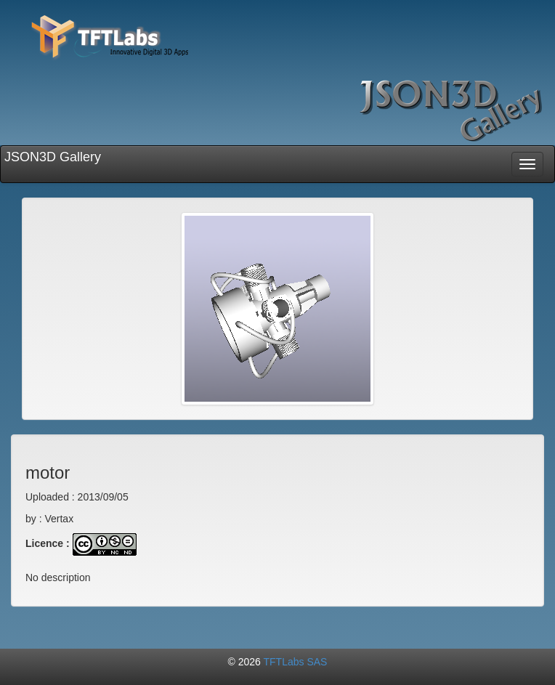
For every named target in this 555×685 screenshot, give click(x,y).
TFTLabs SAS (296, 662)
